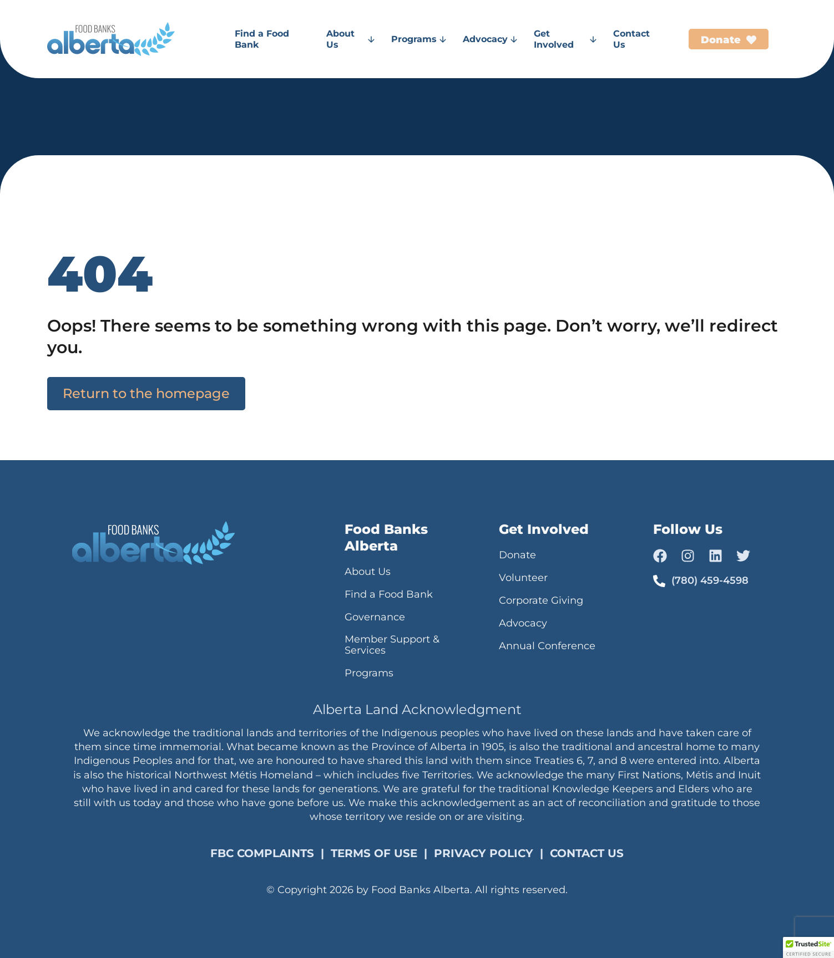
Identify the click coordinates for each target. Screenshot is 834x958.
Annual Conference (547, 645)
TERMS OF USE (374, 853)
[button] (808, 947)
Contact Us (631, 39)
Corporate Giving (541, 600)
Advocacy (490, 39)
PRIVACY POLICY (483, 853)
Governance (375, 617)
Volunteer (523, 577)
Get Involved (565, 39)
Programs (418, 39)
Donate (517, 554)
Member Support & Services (392, 645)
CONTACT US (587, 853)
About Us (350, 39)
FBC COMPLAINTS (262, 853)
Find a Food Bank (262, 39)
